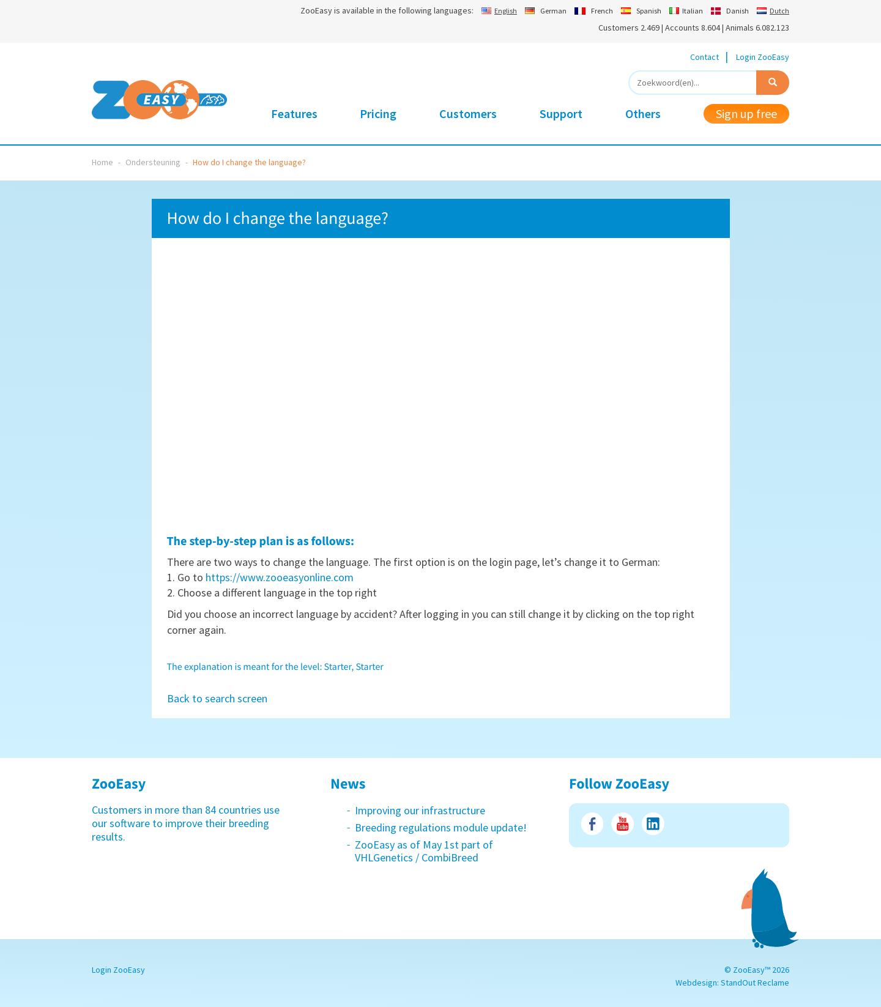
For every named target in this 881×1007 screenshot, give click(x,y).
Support (561, 113)
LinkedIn (653, 823)
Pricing (378, 113)
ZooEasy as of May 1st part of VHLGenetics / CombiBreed (424, 851)
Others (643, 113)
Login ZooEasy (762, 56)
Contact (704, 56)
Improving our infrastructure (420, 810)
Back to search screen (217, 698)
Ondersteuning (152, 162)
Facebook (592, 823)
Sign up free (746, 113)
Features (294, 113)
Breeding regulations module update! (441, 827)
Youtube (622, 823)
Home (102, 162)
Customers (468, 113)
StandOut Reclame (755, 982)
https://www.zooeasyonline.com (280, 577)
